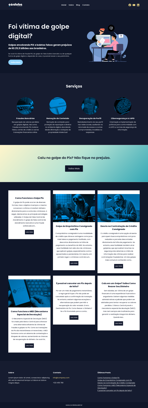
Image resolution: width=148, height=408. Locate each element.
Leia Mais (29, 232)
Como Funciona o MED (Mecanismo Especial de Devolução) (29, 313)
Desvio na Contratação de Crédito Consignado (118, 228)
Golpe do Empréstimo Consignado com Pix (74, 228)
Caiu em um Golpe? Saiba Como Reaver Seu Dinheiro (119, 285)
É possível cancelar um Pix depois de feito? (74, 285)
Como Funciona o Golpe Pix (29, 198)
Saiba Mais (74, 168)
